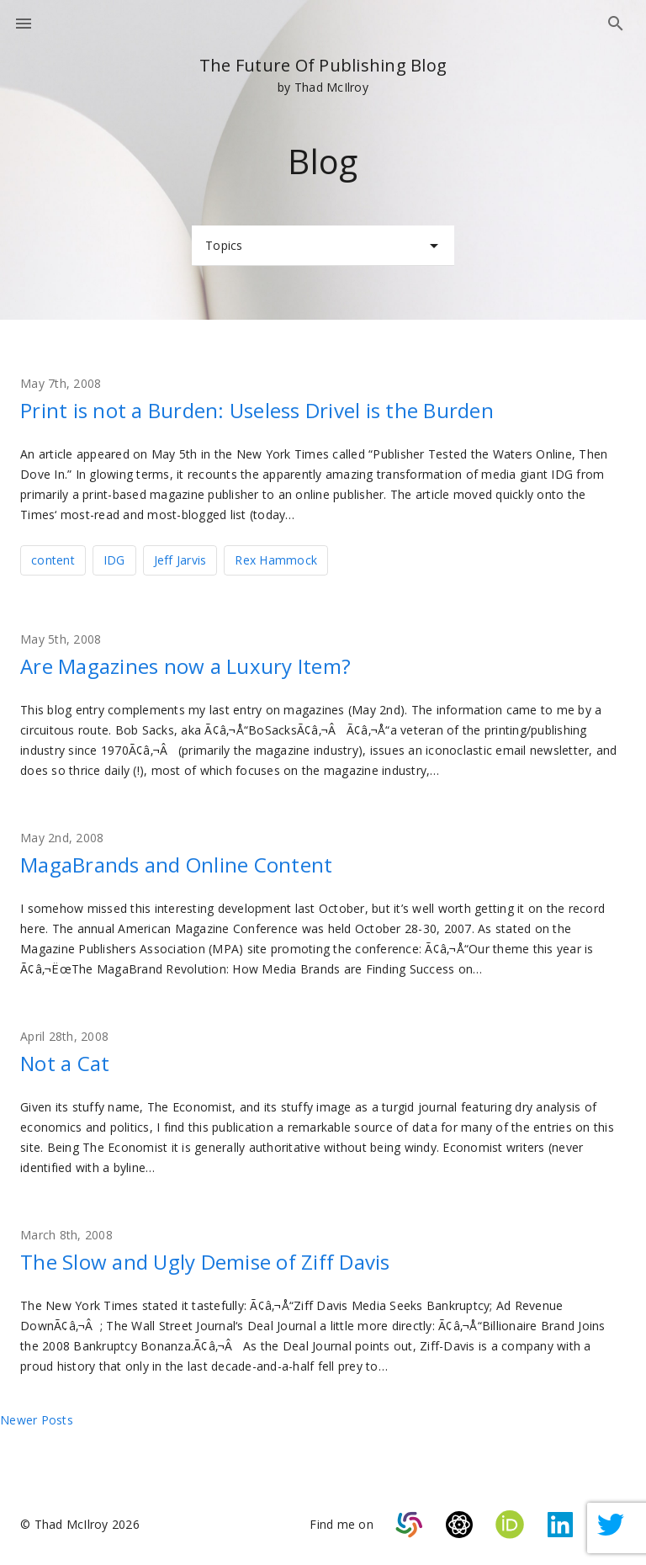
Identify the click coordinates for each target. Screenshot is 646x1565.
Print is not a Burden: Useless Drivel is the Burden (257, 410)
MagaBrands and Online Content (176, 864)
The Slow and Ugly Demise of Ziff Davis (205, 1262)
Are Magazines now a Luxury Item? (185, 666)
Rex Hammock (276, 560)
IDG (114, 560)
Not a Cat (64, 1063)
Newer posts (36, 1420)
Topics (324, 246)
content (53, 560)
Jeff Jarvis (180, 560)
